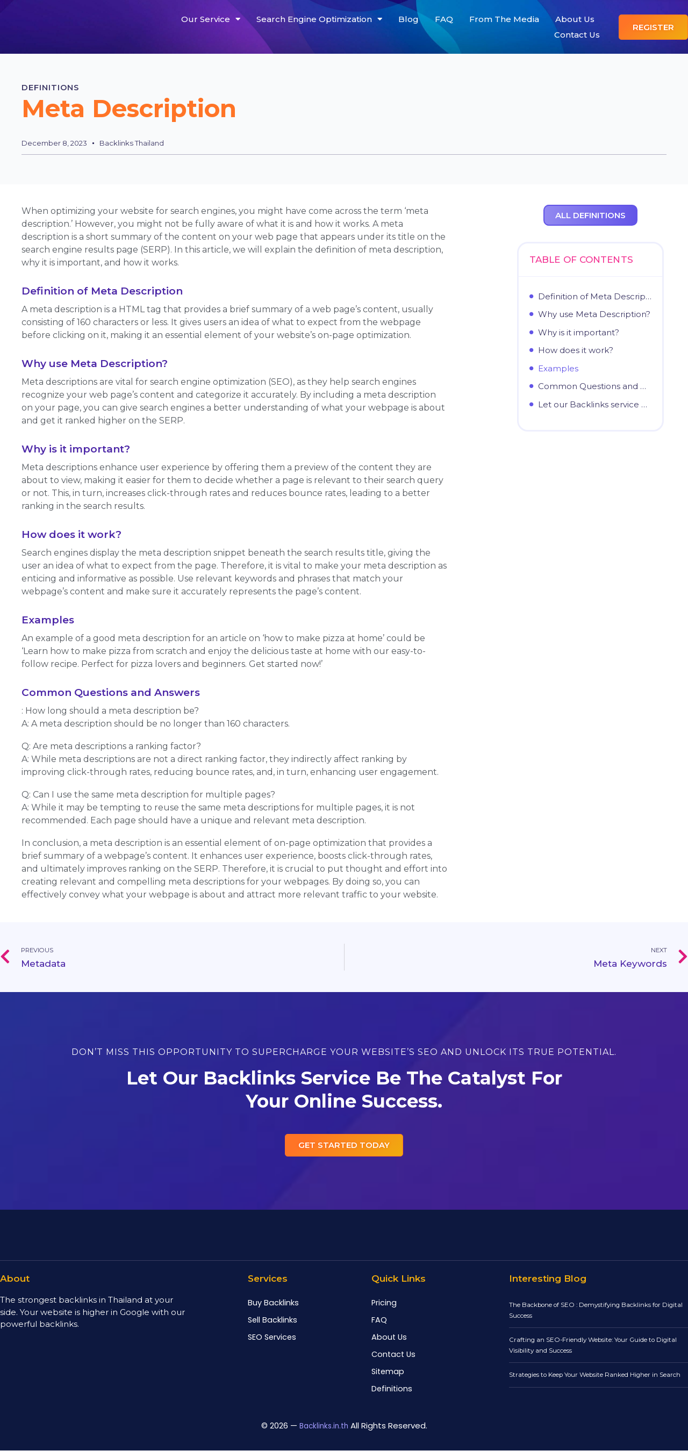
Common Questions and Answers (594, 386)
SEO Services (272, 1337)
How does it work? (575, 350)
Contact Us (577, 35)
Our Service (210, 19)
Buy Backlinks (273, 1303)
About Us (574, 19)
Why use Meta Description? (594, 314)
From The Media (504, 19)
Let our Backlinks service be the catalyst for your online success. (594, 404)
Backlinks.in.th (323, 1426)
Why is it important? (578, 332)
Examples (558, 368)
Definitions (59, 87)
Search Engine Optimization (319, 19)
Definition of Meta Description (594, 296)
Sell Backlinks (272, 1320)
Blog (408, 19)
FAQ (444, 19)
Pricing (384, 1303)
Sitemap (387, 1372)
